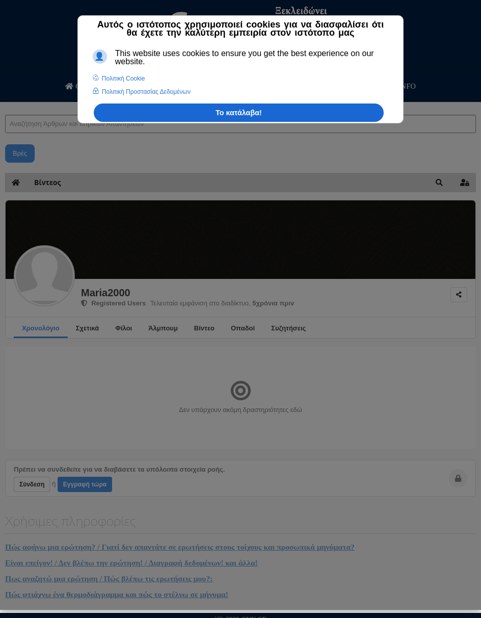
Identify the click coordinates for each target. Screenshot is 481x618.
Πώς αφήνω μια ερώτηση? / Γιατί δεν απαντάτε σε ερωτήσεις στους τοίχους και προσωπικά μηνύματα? (180, 547)
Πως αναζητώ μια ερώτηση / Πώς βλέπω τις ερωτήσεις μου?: (108, 578)
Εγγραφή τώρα (84, 484)
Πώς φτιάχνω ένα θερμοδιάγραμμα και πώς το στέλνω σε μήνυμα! (116, 594)
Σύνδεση (31, 484)
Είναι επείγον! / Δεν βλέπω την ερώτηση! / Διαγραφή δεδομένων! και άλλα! (131, 562)
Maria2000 (105, 292)
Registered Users (113, 303)
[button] (439, 182)
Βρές (20, 153)
